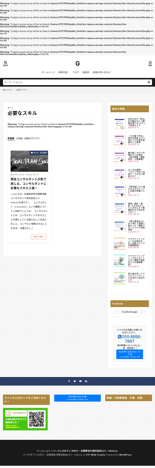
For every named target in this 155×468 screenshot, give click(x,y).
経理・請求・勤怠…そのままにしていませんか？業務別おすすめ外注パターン (136, 207)
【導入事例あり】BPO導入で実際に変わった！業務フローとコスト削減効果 (136, 225)
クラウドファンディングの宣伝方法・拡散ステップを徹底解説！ (136, 242)
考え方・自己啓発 (40, 153)
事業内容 (62, 72)
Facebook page (129, 311)
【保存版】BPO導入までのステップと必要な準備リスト (136, 189)
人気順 (19, 138)
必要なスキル (22, 90)
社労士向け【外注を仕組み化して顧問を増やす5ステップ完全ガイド (137, 122)
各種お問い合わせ (102, 72)
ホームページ (48, 72)
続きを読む (39, 236)
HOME (8, 90)
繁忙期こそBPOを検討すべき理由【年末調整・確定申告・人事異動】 (136, 156)
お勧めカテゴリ (32, 138)
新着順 (11, 138)
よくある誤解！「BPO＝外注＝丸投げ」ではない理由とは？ (136, 172)
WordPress (125, 454)
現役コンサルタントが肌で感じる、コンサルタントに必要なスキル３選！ (28, 183)
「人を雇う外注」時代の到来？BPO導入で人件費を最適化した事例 (136, 139)
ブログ (75, 72)
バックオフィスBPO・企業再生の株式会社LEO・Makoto (87, 450)
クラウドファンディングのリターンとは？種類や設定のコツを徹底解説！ (136, 260)
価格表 (85, 72)
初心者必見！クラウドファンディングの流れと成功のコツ (136, 276)
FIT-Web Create (95, 454)
